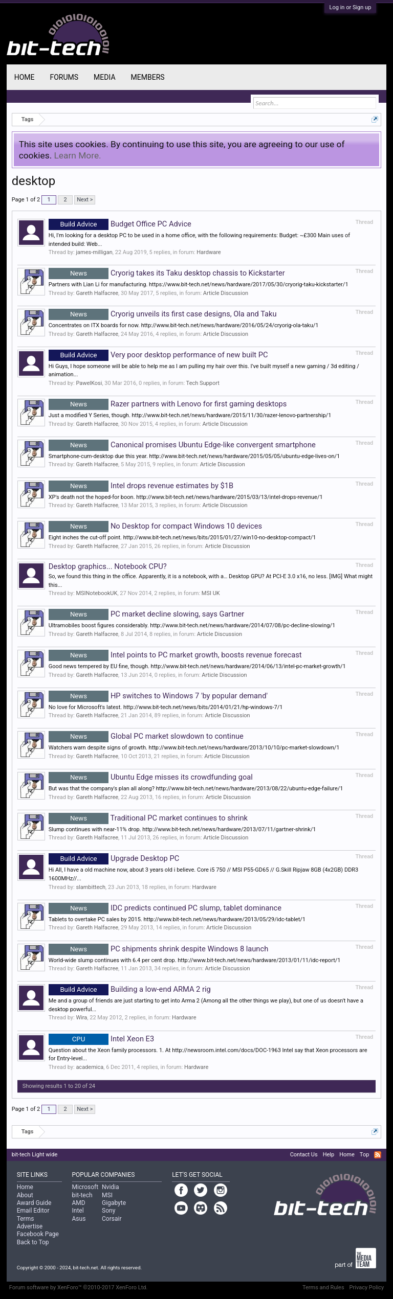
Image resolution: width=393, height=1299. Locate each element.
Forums (64, 77)
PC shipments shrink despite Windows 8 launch (159, 948)
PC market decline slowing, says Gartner (147, 614)
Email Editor (33, 1210)
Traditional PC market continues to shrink (148, 818)
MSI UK (211, 593)
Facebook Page (38, 1234)
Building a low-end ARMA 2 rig (130, 989)
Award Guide (34, 1202)
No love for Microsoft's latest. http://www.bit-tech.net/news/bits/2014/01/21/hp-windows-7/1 (166, 707)
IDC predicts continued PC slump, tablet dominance (165, 908)
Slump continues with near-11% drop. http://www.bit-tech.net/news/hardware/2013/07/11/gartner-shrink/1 (182, 829)
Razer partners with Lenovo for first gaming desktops (168, 403)
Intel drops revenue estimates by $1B (141, 485)
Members (148, 77)
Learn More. (77, 155)
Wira (81, 1017)
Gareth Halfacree (97, 293)
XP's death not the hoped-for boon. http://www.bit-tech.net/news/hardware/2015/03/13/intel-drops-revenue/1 (186, 497)
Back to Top (33, 1242)
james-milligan (94, 252)
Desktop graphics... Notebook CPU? (108, 566)
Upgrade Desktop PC (114, 858)
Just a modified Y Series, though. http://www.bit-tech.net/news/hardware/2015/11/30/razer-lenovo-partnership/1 (190, 415)
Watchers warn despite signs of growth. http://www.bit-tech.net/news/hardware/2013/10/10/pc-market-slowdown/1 (194, 747)
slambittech (90, 887)
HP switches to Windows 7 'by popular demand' (158, 695)
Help (329, 1154)
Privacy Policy (367, 1287)
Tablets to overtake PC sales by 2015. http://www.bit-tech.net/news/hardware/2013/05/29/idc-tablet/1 (177, 919)
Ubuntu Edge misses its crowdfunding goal (151, 777)
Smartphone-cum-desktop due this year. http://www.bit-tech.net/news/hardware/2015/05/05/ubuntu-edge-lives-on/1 (194, 456)
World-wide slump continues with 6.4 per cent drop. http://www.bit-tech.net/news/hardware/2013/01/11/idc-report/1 (195, 960)
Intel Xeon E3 (102, 1038)
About (25, 1195)
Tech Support (203, 383)
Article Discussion (225, 293)
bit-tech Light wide (35, 1154)
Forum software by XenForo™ (78, 1287)
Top (364, 1154)
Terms (25, 1218)
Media (104, 77)
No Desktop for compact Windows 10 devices (155, 526)
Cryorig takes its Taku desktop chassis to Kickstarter (167, 273)
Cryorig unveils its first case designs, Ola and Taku (163, 313)
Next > (85, 199)
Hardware (208, 252)
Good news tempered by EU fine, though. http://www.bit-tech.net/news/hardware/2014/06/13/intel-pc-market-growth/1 (197, 666)
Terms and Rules (323, 1287)
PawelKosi (89, 383)
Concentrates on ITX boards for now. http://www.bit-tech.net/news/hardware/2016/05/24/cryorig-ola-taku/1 (184, 325)
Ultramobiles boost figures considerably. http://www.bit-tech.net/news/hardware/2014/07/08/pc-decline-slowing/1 (192, 625)
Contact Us (304, 1154)
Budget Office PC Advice (120, 224)
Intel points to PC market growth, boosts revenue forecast (175, 654)
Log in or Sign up (351, 7)
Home (24, 77)
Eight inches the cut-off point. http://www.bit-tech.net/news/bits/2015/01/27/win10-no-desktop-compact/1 (182, 537)
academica (89, 1067)
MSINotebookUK (96, 593)
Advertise (29, 1226)
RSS (377, 1154)
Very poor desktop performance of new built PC (158, 354)
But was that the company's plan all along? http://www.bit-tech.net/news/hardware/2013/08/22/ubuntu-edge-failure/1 (196, 788)
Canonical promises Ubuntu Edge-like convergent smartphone (182, 444)
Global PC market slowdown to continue (146, 736)
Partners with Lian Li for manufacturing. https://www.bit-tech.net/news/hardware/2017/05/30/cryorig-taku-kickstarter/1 (198, 284)
